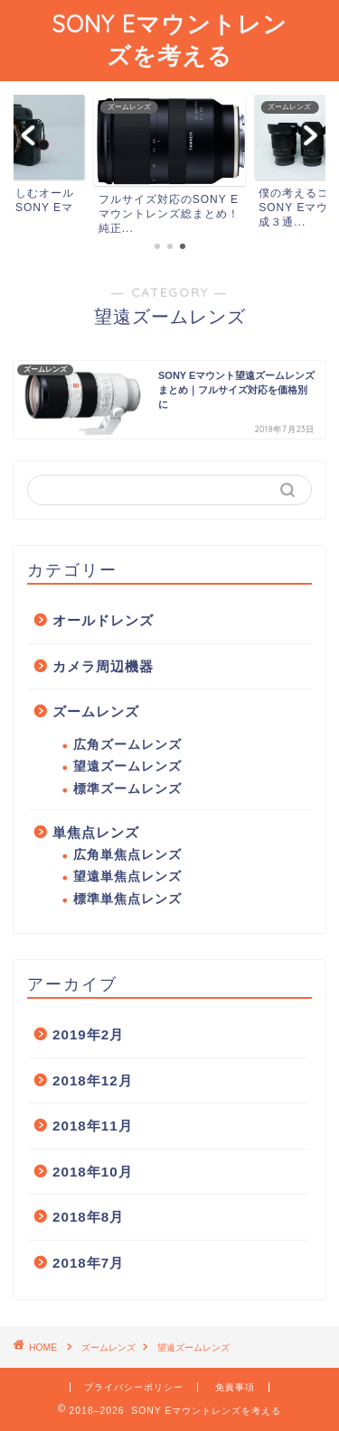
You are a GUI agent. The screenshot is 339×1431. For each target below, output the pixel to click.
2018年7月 (88, 1262)
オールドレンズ (103, 620)
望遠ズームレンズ (127, 766)
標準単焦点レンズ (127, 899)
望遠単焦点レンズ (127, 876)
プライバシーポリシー (134, 1387)
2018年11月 (92, 1125)
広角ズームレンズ (127, 745)
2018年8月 (88, 1216)
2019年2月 (88, 1034)
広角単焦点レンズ (127, 855)
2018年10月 (92, 1171)
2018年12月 (92, 1080)
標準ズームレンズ (127, 789)
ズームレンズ (95, 711)
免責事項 (235, 1387)
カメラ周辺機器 (103, 666)
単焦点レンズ (95, 832)
